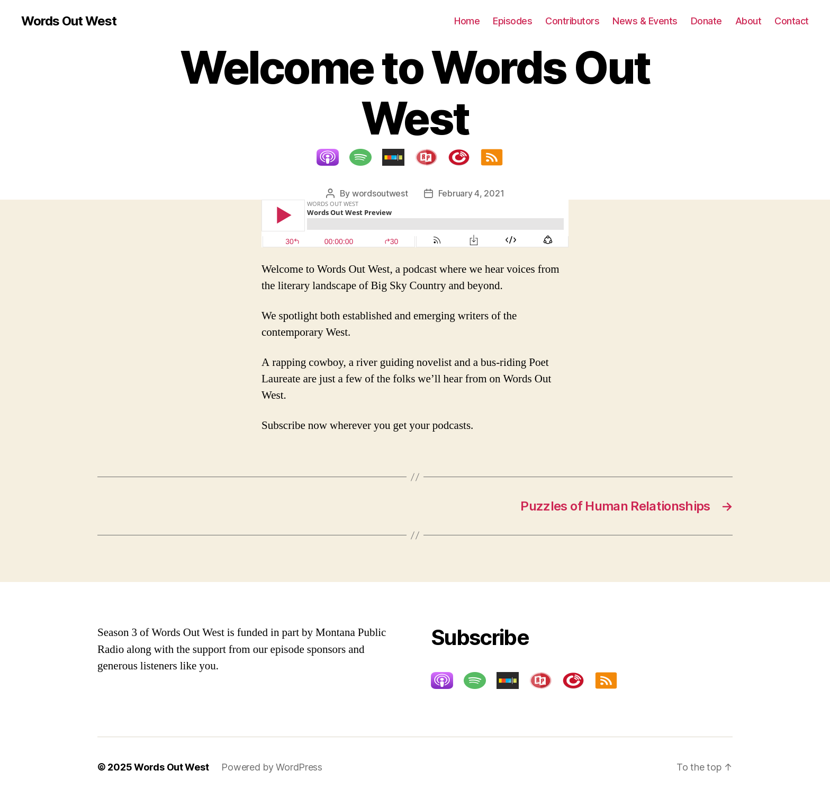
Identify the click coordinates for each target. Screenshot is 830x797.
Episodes (512, 20)
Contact (791, 20)
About (748, 20)
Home (467, 20)
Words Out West (68, 21)
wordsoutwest (380, 193)
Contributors (572, 20)
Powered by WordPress (271, 767)
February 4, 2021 (471, 193)
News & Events (645, 20)
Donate (706, 20)
